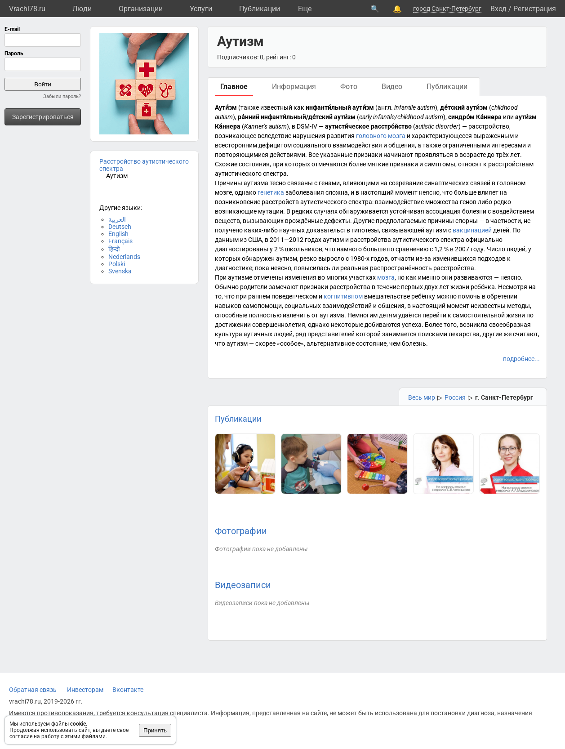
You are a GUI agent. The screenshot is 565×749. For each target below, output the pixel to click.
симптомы (439, 164)
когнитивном (343, 296)
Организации (141, 8)
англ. (385, 107)
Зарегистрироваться (43, 116)
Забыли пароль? (62, 96)
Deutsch (119, 226)
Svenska (120, 271)
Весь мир (421, 397)
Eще (304, 8)
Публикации (259, 8)
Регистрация (534, 8)
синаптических (446, 183)
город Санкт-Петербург (447, 8)
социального (312, 145)
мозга (386, 277)
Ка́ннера (489, 116)
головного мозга (380, 135)
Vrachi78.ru (27, 8)
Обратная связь (33, 689)
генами (329, 183)
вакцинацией (472, 230)
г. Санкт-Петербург (504, 397)
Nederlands (124, 256)
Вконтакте (127, 689)
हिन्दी (114, 249)
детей (501, 230)
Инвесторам (85, 689)
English (118, 233)
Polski (116, 264)
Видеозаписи (243, 585)
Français (120, 241)
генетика (271, 192)
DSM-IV (307, 126)
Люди (82, 8)
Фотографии (241, 531)
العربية (117, 219)
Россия (455, 397)
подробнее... (521, 358)
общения (401, 145)
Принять (155, 730)
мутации (270, 211)
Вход (498, 8)
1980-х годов (369, 258)
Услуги (201, 8)
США (255, 239)
